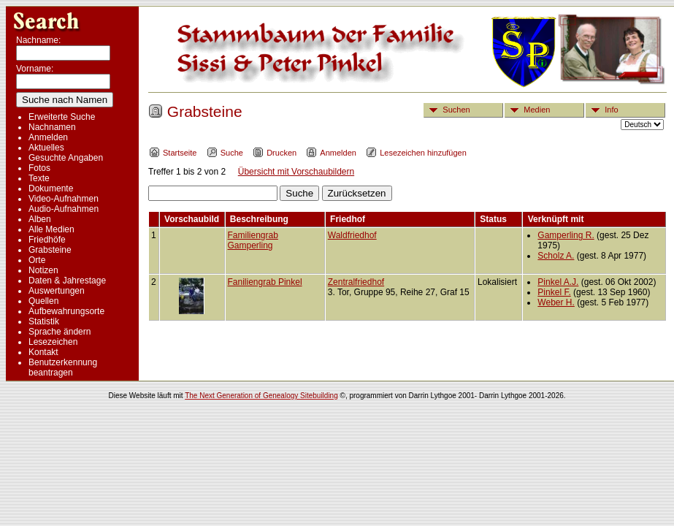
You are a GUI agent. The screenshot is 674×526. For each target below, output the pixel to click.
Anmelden (48, 137)
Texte (39, 178)
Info (602, 109)
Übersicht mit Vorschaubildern (296, 172)
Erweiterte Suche (61, 117)
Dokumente (50, 188)
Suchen (447, 109)
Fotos (39, 168)
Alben (39, 219)
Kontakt (43, 352)
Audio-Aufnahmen (63, 209)
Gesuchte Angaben (65, 158)
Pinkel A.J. (557, 282)
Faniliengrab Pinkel (265, 282)
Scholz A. (555, 256)
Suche (225, 152)
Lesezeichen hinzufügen (416, 152)
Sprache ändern (59, 332)
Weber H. (555, 302)
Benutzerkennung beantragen (62, 367)
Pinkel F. (553, 292)
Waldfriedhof (352, 235)
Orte (36, 260)
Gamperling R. (565, 235)
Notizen (43, 270)
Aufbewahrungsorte (66, 311)
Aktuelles (46, 147)
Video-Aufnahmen (63, 199)
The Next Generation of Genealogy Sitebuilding (261, 396)
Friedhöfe (47, 240)
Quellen (43, 301)
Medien (527, 109)
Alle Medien (51, 229)
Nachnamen (52, 127)
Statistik (43, 321)
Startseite (172, 152)
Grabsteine (50, 250)
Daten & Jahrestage (67, 280)
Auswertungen (56, 291)
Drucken (274, 152)
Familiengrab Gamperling (253, 240)
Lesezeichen (52, 342)
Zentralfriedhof (356, 282)
